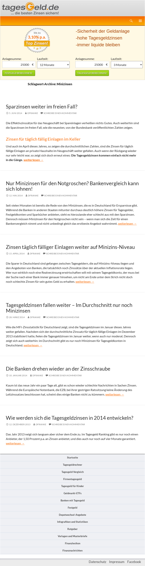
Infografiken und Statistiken (72, 521)
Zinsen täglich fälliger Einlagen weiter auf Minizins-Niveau (70, 247)
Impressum (116, 562)
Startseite (72, 457)
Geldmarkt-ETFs (73, 493)
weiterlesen (33, 160)
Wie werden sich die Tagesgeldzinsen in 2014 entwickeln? (69, 418)
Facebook (134, 562)
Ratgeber (72, 528)
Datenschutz (97, 562)
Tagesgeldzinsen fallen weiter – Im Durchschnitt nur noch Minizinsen (69, 308)
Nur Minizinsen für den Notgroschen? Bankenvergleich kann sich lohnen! (72, 186)
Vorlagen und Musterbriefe (72, 536)
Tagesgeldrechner (72, 464)
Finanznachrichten (72, 550)
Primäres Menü (140, 20)
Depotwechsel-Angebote (72, 514)
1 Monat (53, 64)
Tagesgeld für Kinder (72, 486)
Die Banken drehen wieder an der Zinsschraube (58, 368)
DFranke (32, 113)
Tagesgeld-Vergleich (73, 471)
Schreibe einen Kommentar (60, 113)
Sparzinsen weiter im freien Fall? (41, 106)
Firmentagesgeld (72, 479)
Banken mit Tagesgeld (73, 500)
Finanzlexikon (72, 543)
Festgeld (72, 507)
